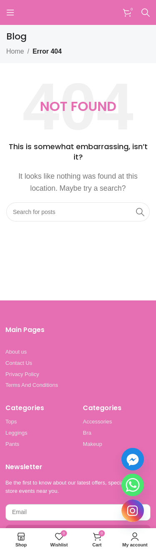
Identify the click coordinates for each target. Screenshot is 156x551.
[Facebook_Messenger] (132, 459)
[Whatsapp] (132, 485)
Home (15, 51)
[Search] (145, 12)
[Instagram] (132, 510)
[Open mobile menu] (10, 12)
